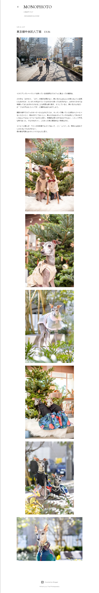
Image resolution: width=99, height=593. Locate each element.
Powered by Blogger (49, 582)
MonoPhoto (38, 6)
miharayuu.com (31, 16)
